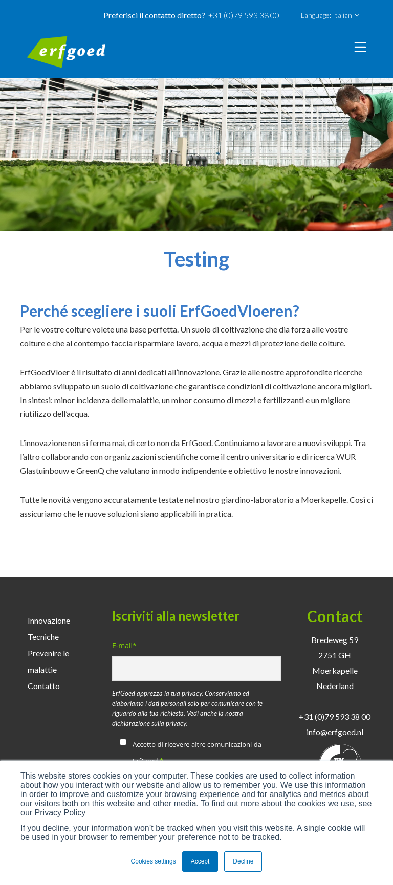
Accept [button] (200, 861)
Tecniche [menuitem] (43, 636)
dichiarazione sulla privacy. (149, 723)
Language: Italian (330, 15)
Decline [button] (243, 861)
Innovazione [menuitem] (49, 620)
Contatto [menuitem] (44, 686)
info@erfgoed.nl (335, 732)
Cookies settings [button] (153, 861)
